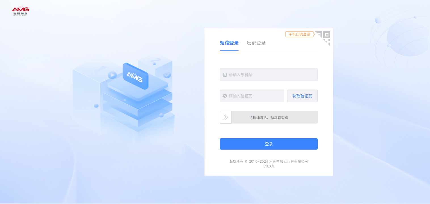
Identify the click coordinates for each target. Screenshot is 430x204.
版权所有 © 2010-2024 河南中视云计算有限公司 (268, 161)
